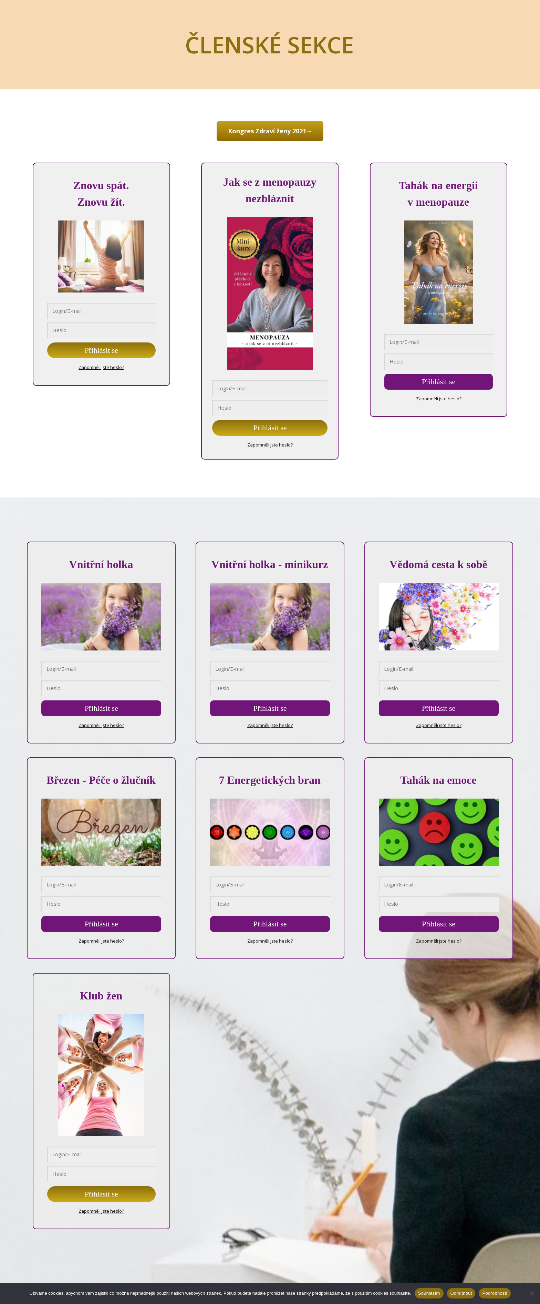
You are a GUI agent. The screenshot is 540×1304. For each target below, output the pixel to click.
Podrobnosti (494, 1293)
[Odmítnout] (531, 1293)
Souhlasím (429, 1293)
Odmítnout (461, 1293)
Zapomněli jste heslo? (101, 366)
